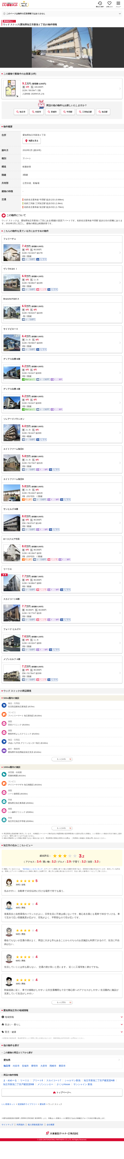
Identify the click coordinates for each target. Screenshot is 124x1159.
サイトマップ (7, 1125)
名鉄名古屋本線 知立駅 (35, 207)
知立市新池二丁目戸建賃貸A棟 (99, 1080)
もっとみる (61, 759)
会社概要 (50, 1125)
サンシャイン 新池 (82, 1084)
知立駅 (105, 112)
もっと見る (61, 1002)
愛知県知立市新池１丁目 (34, 135)
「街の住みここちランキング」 (32, 869)
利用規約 (20, 1125)
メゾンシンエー (45, 1084)
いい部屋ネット (8, 1104)
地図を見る (31, 140)
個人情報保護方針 (35, 1125)
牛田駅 (69, 112)
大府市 (43, 1066)
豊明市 (34, 1066)
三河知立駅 (87, 112)
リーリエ (24, 1080)
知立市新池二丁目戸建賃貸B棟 (18, 1084)
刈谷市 (38, 112)
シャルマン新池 (72, 1080)
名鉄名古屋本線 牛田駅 (35, 199)
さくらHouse (63, 1084)
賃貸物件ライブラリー (27, 1104)
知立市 (22, 112)
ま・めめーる (10, 1080)
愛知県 (7, 1060)
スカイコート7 (53, 1080)
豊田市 (62, 1066)
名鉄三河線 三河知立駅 (35, 203)
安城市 (54, 112)
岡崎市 (53, 1066)
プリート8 (38, 1080)
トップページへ (63, 1092)
